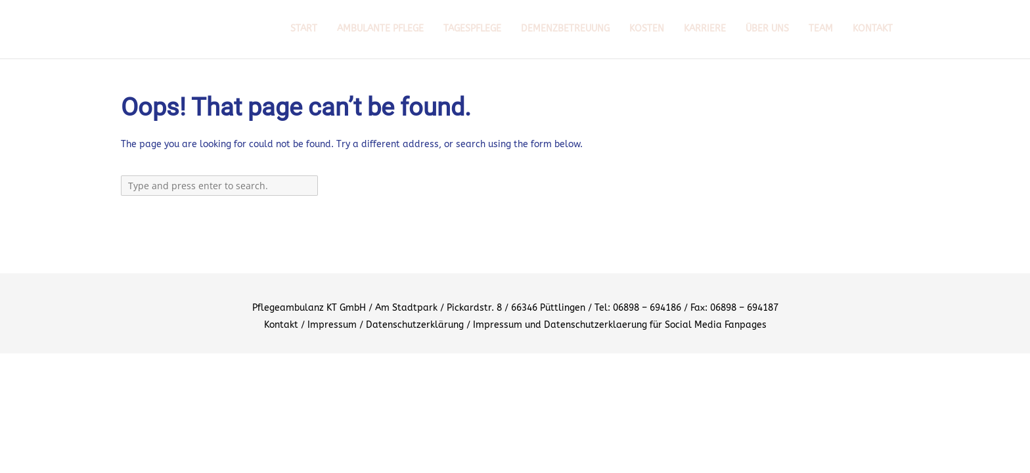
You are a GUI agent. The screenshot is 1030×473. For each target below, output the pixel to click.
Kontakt (281, 324)
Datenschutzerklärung (415, 324)
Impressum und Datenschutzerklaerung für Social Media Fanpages (620, 324)
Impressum (332, 324)
